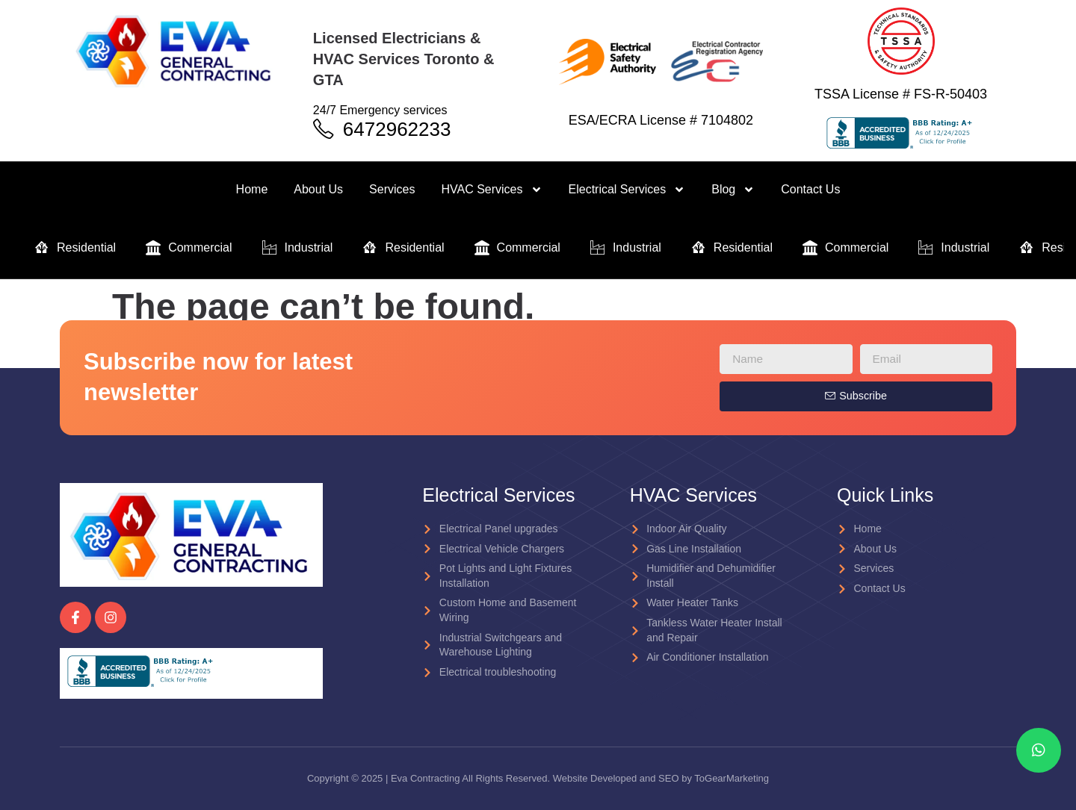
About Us (318, 189)
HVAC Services (491, 189)
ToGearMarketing (731, 778)
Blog (733, 189)
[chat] (1038, 750)
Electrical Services (627, 189)
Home (252, 189)
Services (392, 189)
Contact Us (810, 189)
